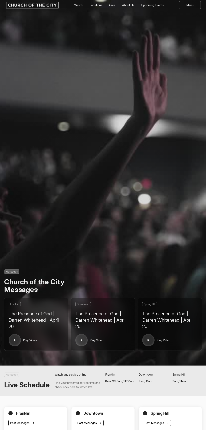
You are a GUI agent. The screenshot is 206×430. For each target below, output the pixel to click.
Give (112, 5)
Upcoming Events (152, 5)
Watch (78, 5)
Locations (96, 5)
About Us (128, 5)
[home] (32, 5)
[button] (190, 5)
